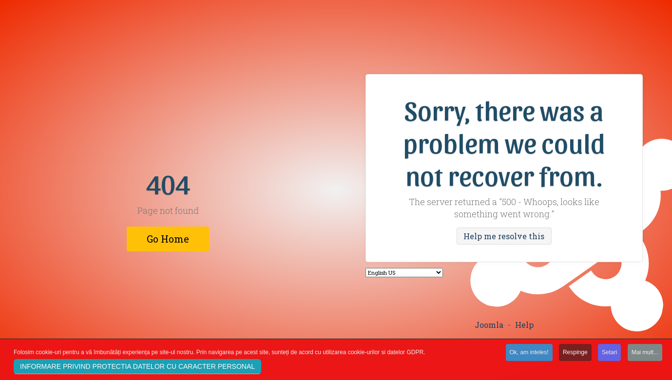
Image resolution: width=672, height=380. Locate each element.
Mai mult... (645, 354)
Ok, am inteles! (529, 354)
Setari (609, 354)
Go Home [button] (168, 238)
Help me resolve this (503, 236)
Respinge (575, 354)
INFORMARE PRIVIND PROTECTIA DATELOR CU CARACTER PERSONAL (137, 368)
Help (524, 325)
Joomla (489, 325)
